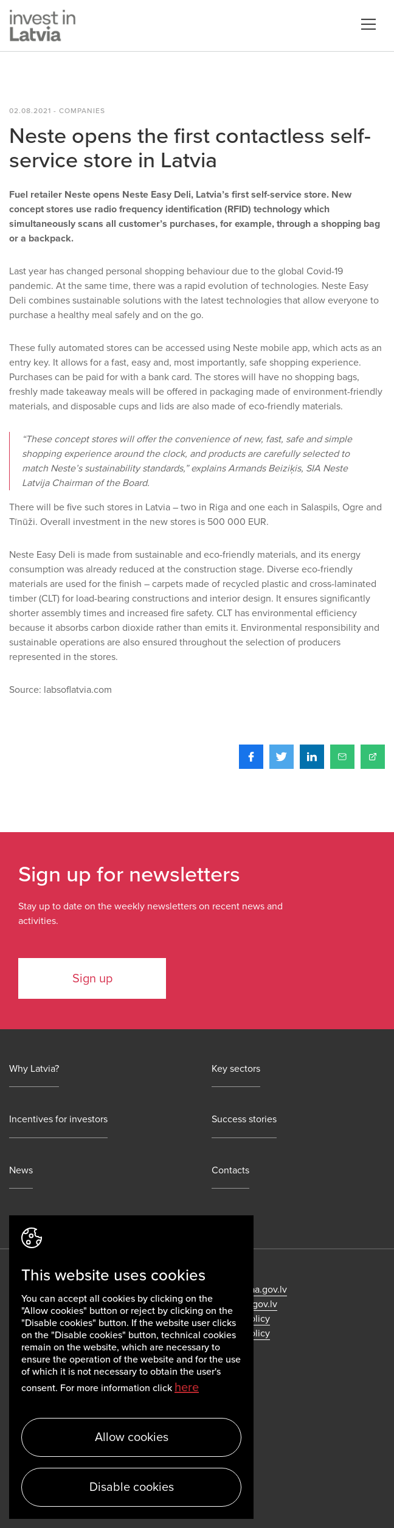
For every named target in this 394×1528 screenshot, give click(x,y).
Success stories (244, 1119)
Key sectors (236, 1069)
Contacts (230, 1170)
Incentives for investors (58, 1119)
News (21, 1170)
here (187, 1387)
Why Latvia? (34, 1069)
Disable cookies (131, 1487)
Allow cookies (131, 1437)
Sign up (92, 978)
